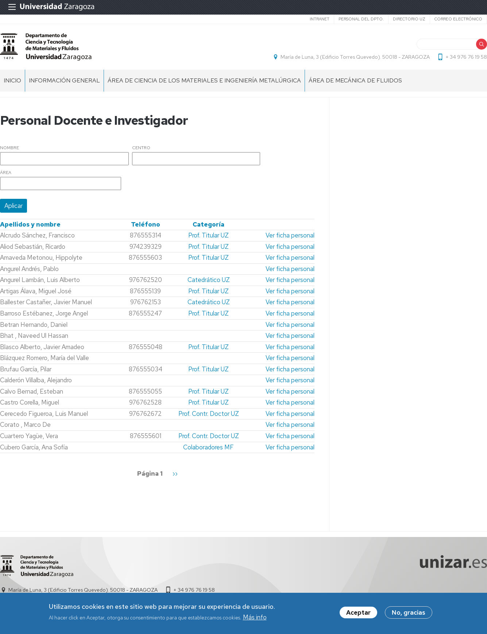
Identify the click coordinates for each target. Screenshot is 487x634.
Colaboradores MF (208, 447)
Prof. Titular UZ (208, 235)
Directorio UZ (409, 19)
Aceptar (358, 614)
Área (5, 172)
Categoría (208, 224)
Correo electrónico (458, 19)
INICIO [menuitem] (12, 80)
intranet (319, 19)
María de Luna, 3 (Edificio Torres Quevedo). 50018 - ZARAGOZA (355, 57)
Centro (141, 148)
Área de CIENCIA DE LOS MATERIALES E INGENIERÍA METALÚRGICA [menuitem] (204, 80)
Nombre (9, 148)
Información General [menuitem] (64, 80)
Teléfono (145, 224)
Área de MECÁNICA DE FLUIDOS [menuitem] (355, 80)
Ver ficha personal (290, 235)
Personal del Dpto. (361, 19)
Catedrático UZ (209, 280)
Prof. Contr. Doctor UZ (208, 414)
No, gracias (408, 614)
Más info (255, 619)
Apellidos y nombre (30, 224)
